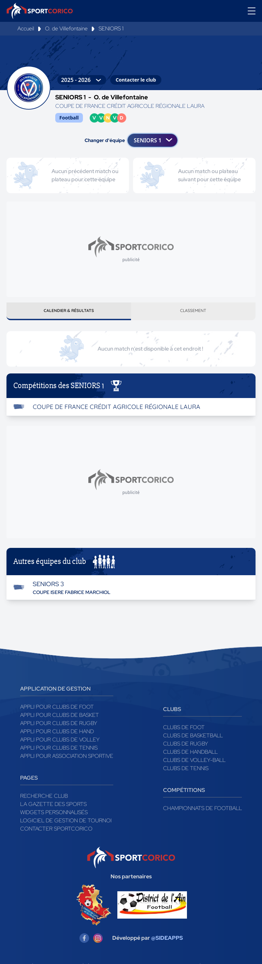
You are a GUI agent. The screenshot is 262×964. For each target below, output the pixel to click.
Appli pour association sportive (66, 758)
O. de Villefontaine (66, 28)
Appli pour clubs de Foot (57, 709)
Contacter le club (136, 79)
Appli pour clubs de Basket (59, 717)
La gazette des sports (53, 806)
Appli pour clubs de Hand (57, 734)
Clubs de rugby (185, 746)
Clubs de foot (184, 730)
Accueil (25, 28)
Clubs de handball (190, 754)
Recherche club (44, 798)
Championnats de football (202, 810)
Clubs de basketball (193, 738)
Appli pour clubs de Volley (60, 742)
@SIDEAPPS (167, 940)
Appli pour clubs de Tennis (59, 750)
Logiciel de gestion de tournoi (66, 823)
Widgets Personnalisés (54, 815)
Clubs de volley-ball (194, 762)
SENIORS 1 (111, 28)
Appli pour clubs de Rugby (58, 725)
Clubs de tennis (185, 771)
